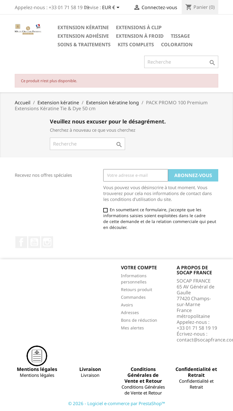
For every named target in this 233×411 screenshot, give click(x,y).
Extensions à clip (139, 27)
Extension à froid (140, 36)
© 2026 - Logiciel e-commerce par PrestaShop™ (116, 403)
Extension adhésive (83, 36)
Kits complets (136, 44)
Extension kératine (83, 27)
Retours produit (136, 289)
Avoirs (127, 305)
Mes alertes (132, 328)
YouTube (34, 242)
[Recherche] (181, 62)
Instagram (47, 242)
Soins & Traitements (84, 44)
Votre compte (139, 267)
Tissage (180, 36)
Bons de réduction (139, 320)
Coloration (177, 44)
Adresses (130, 312)
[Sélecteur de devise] (112, 7)
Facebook (21, 242)
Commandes (133, 297)
